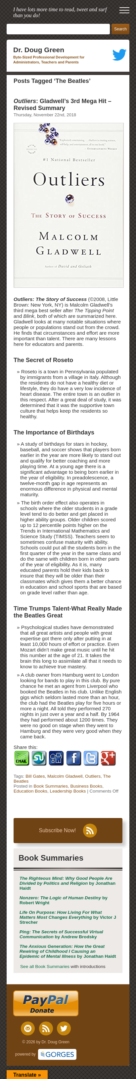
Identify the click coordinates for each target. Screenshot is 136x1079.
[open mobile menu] (124, 10)
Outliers (93, 776)
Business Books (86, 786)
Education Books (30, 791)
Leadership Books (68, 791)
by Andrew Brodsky (61, 934)
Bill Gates (35, 776)
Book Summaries (50, 786)
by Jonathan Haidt (67, 883)
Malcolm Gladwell (65, 776)
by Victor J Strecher (68, 917)
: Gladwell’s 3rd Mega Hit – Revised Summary (62, 104)
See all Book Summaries (44, 966)
